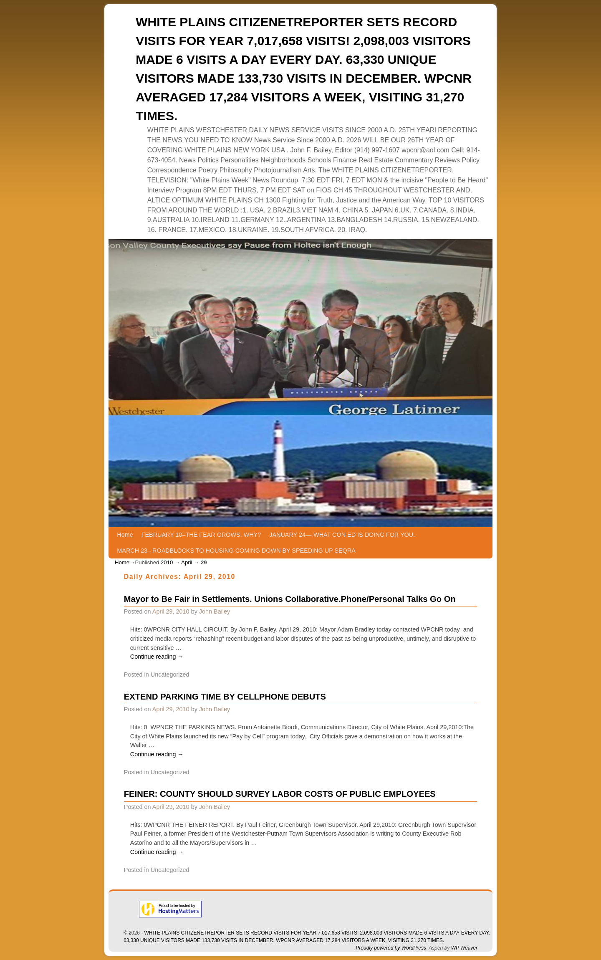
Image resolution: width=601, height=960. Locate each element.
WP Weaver (464, 948)
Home (125, 534)
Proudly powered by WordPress (391, 948)
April (186, 562)
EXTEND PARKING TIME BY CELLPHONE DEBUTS (225, 696)
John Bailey (214, 611)
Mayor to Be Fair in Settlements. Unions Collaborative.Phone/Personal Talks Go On (290, 599)
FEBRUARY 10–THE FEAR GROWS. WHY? (201, 534)
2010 (167, 562)
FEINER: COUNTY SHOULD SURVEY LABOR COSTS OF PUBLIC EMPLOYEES (280, 793)
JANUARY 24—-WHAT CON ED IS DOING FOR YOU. (342, 534)
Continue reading (157, 656)
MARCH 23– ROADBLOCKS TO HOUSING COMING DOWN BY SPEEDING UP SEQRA (236, 550)
